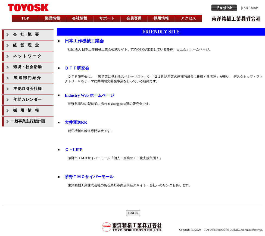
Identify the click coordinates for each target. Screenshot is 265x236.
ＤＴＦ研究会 (77, 68)
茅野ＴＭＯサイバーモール (89, 177)
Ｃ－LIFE (73, 149)
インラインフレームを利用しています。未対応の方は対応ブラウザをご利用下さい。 (132, 12)
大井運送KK (76, 122)
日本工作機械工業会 (84, 41)
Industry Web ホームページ (89, 95)
